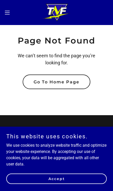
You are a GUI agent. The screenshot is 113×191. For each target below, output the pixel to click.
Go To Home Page (56, 81)
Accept (56, 178)
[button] (10, 12)
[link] (56, 12)
